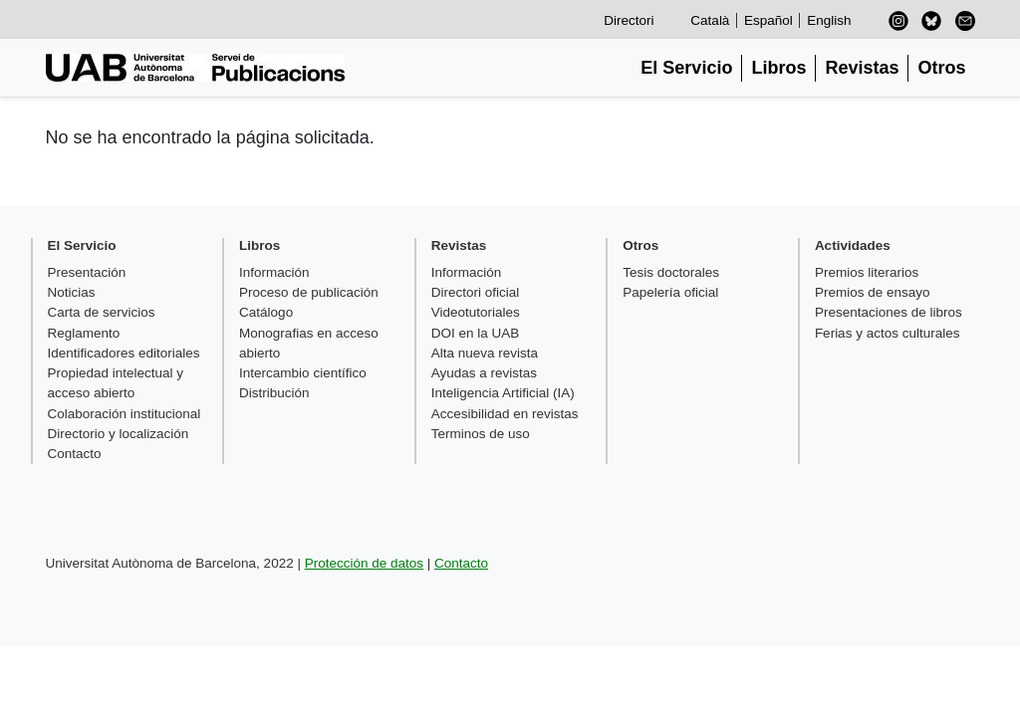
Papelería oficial (670, 292)
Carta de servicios (101, 312)
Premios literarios (866, 272)
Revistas (861, 68)
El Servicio (686, 68)
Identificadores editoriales (124, 353)
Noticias (72, 292)
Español (768, 20)
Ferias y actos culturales (887, 333)
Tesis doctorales (671, 272)
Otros (941, 68)
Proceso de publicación (309, 292)
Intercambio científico (303, 372)
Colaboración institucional (124, 413)
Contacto (75, 453)
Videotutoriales (475, 312)
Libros (778, 68)
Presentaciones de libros (888, 312)
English (829, 20)
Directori (628, 20)
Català (709, 20)
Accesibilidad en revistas (505, 413)
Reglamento (84, 333)
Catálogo (266, 312)
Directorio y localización (118, 433)
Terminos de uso (480, 433)
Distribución (274, 392)
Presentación (87, 272)
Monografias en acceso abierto (309, 343)
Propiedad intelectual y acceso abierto (116, 382)
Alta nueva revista (484, 353)
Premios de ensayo (872, 292)
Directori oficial (475, 292)
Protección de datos (364, 563)
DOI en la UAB (475, 333)
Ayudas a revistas (484, 372)
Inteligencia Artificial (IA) (503, 392)
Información (274, 272)
